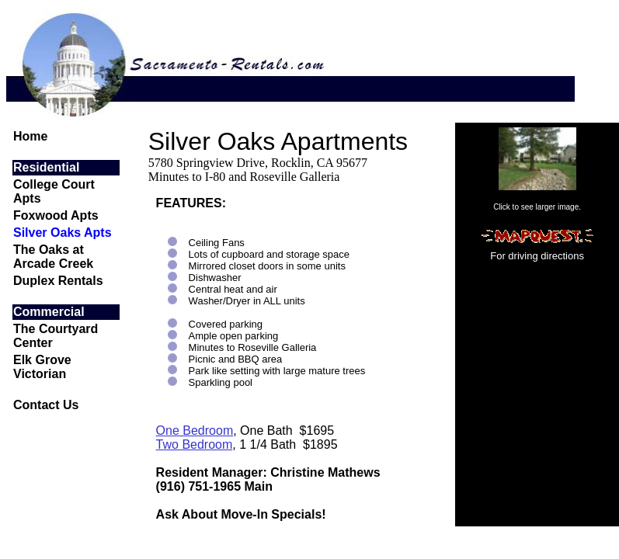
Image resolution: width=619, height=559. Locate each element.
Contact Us (45, 404)
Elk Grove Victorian (42, 366)
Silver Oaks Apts (62, 232)
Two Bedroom (194, 444)
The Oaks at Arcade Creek (53, 256)
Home (30, 136)
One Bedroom (195, 430)
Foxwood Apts (56, 215)
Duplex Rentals (58, 280)
